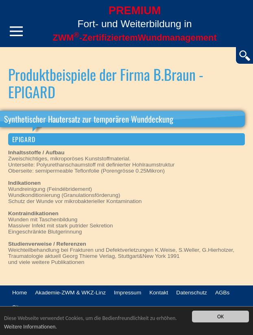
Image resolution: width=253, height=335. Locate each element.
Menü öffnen (16, 31)
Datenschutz (191, 293)
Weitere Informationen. (30, 326)
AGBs (222, 293)
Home (19, 293)
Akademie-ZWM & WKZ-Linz (70, 293)
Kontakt (158, 293)
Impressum (127, 293)
